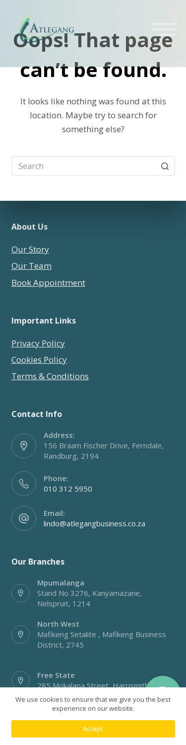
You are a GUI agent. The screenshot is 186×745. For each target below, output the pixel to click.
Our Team (31, 265)
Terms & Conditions (50, 376)
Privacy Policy (38, 343)
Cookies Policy (39, 359)
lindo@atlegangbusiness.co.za (94, 523)
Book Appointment (48, 282)
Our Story (30, 249)
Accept (93, 728)
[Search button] (165, 166)
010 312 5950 (68, 489)
